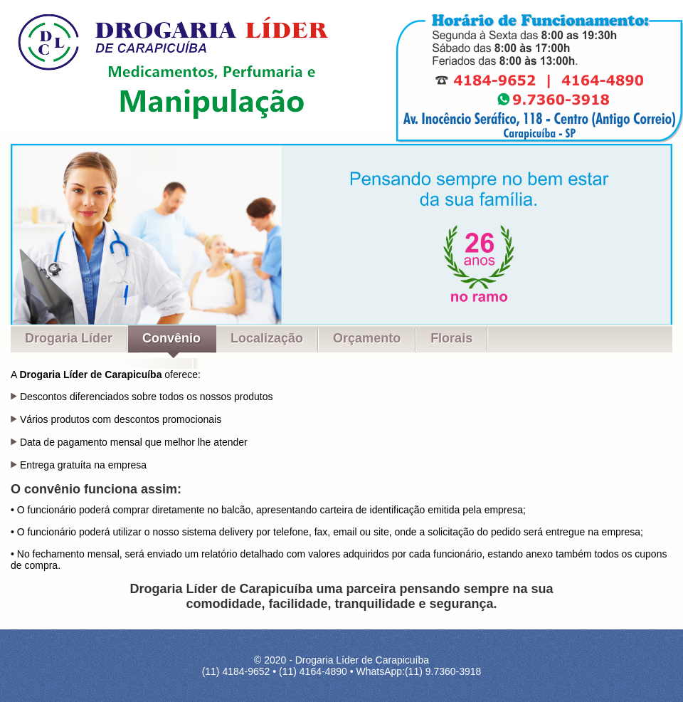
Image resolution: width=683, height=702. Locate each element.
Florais (451, 338)
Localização (267, 338)
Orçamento (367, 338)
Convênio (171, 338)
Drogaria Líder (68, 338)
